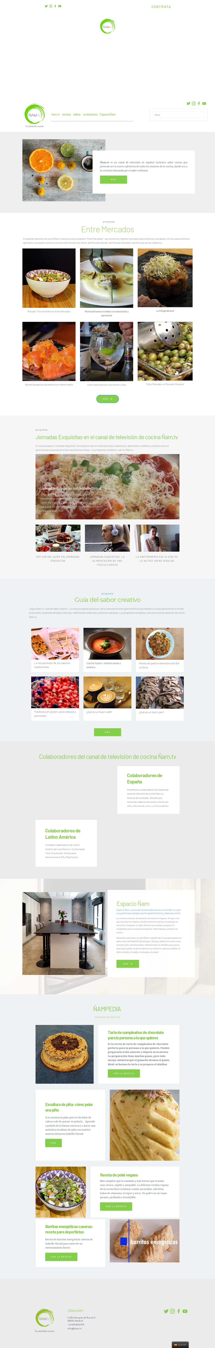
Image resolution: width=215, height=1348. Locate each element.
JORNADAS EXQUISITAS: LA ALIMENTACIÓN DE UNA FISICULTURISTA (108, 560)
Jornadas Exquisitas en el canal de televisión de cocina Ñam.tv (107, 436)
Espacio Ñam (108, 114)
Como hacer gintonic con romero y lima (106, 384)
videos (76, 114)
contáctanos (90, 114)
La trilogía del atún (165, 310)
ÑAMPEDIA (107, 1008)
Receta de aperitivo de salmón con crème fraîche (49, 384)
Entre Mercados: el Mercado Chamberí (165, 384)
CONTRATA (161, 7)
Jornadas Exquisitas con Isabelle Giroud (71, 488)
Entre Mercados (107, 229)
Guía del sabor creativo (107, 599)
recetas (66, 114)
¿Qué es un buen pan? (151, 712)
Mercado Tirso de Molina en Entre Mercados (49, 311)
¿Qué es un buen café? (99, 711)
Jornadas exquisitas (65, 445)
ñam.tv (55, 114)
